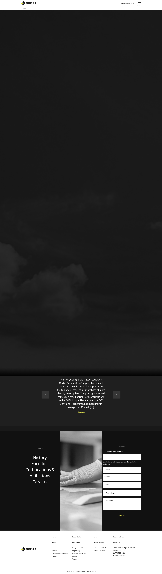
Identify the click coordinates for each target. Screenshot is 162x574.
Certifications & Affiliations (60, 553)
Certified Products (98, 542)
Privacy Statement (81, 571)
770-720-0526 (120, 553)
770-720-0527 (120, 556)
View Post (81, 412)
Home (24, 8)
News (95, 537)
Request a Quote (127, 3)
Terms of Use (70, 571)
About (54, 542)
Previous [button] (47, 394)
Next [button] (115, 394)
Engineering (76, 550)
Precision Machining (78, 553)
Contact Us (116, 542)
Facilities (40, 464)
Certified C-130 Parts (99, 548)
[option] (81, 395)
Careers (40, 483)
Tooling (74, 559)
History (40, 457)
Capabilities (76, 542)
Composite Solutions (78, 548)
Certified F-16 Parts (99, 550)
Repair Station (76, 537)
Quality (74, 556)
